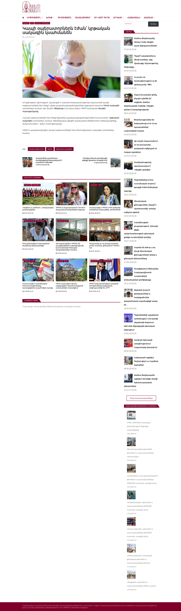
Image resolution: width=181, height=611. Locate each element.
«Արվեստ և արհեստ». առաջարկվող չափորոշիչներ (38, 209)
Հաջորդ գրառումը (100, 162)
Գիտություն (64, 18)
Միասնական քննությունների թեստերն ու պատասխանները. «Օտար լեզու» (140, 453)
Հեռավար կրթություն (42, 23)
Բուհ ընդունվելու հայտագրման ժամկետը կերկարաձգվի (36, 245)
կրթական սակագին (64, 149)
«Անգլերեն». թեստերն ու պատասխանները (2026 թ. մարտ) (141, 584)
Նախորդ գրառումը (43, 165)
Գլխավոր (26, 23)
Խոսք (49, 18)
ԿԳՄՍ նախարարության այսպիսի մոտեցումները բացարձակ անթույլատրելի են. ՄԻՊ (103, 286)
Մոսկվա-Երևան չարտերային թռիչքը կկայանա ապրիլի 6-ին (94, 159)
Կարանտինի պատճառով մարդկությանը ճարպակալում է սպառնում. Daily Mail (49, 160)
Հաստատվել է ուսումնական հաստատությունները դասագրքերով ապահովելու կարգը (37, 286)
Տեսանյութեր (82, 18)
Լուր (32, 23)
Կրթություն (34, 18)
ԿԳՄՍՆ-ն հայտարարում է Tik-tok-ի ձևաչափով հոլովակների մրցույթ (70, 209)
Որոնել (153, 24)
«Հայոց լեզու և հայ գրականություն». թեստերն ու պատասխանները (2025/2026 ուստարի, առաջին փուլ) (142, 479)
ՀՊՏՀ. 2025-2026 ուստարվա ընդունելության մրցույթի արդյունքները (139, 426)
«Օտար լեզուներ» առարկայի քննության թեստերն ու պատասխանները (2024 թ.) (139, 559)
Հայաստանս (133, 18)
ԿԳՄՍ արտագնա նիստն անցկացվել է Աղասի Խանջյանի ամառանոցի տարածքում (69, 286)
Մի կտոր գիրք (101, 18)
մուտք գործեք (40, 306)
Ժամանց (148, 18)
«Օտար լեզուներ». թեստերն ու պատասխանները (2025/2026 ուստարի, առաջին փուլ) (140, 532)
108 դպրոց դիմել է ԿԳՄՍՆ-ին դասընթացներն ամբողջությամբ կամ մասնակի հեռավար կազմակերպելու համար (70, 247)
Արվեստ (117, 18)
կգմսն (50, 149)
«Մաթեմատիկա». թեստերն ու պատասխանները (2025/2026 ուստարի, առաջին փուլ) (140, 506)
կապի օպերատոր (36, 149)
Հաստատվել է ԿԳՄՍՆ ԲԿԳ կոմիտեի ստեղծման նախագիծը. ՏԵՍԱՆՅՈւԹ (104, 209)
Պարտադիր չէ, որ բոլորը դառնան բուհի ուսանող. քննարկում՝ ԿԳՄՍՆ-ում (104, 246)
